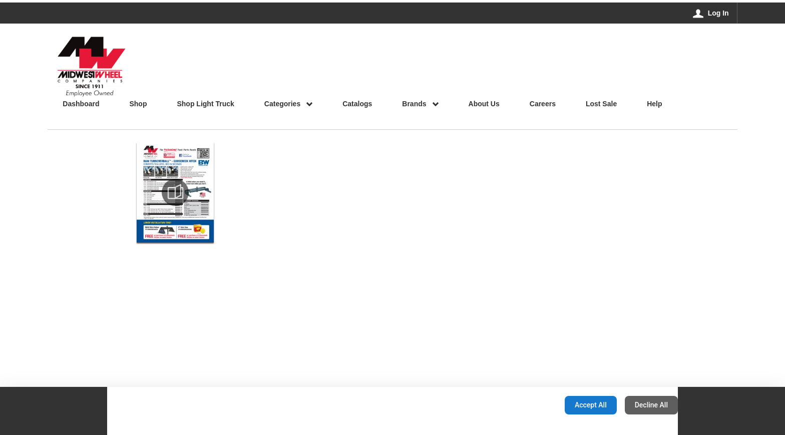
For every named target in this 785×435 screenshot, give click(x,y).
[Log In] (711, 13)
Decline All (651, 405)
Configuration (525, 405)
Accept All (591, 405)
